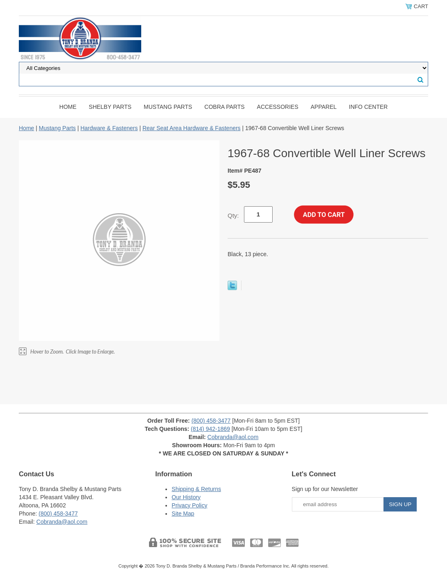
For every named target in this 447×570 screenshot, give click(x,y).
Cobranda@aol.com (233, 437)
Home (68, 107)
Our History (186, 497)
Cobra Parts (224, 107)
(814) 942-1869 (210, 429)
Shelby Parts (110, 107)
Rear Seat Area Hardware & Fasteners (191, 128)
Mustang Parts (168, 107)
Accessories (277, 107)
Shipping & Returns (196, 489)
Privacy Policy (189, 505)
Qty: (233, 215)
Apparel (324, 107)
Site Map (183, 513)
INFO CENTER (368, 107)
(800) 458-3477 (211, 420)
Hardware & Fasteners (109, 128)
